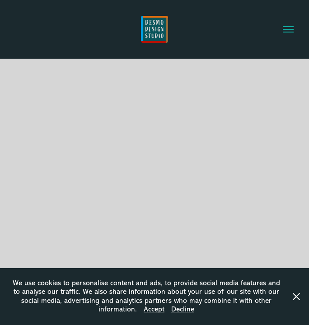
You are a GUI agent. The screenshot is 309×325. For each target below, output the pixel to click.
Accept (154, 309)
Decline (182, 309)
